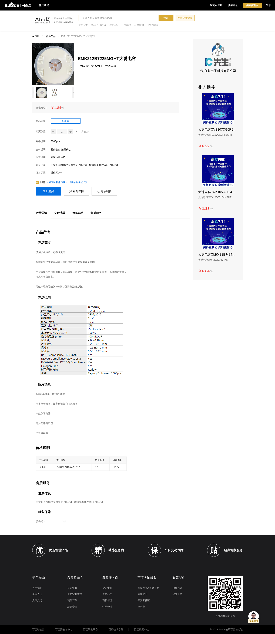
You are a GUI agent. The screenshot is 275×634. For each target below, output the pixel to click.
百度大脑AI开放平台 (148, 587)
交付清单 (59, 212)
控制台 (141, 606)
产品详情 (41, 212)
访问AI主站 (216, 5)
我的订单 (72, 600)
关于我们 (37, 587)
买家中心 (72, 587)
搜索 (165, 18)
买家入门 (37, 594)
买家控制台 (252, 5)
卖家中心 (233, 5)
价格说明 (77, 212)
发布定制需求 (184, 18)
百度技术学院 (116, 629)
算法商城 (44, 5)
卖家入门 (37, 600)
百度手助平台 (90, 629)
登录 (268, 5)
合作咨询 (177, 587)
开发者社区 (144, 600)
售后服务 (96, 212)
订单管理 (107, 606)
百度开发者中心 (63, 629)
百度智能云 (38, 629)
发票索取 (72, 606)
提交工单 (177, 594)
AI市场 (35, 36)
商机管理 (107, 600)
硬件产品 (51, 36)
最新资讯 (142, 594)
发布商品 (107, 594)
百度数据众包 (141, 629)
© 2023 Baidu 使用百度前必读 (226, 629)
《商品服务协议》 (78, 182)
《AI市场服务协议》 (57, 182)
